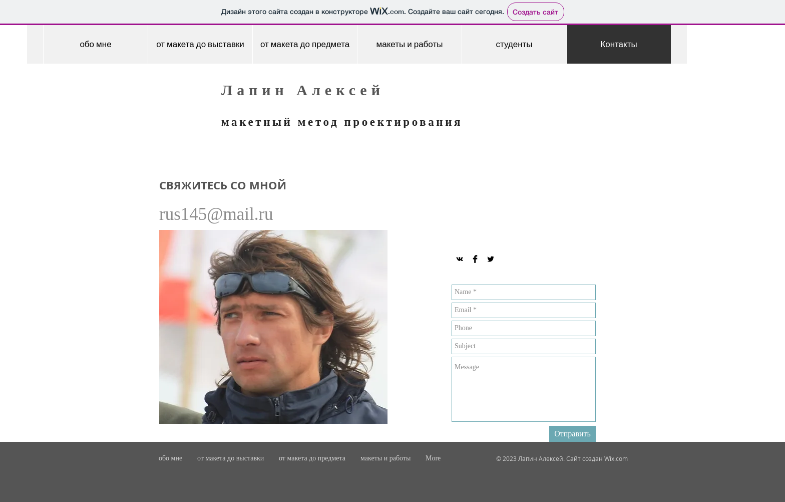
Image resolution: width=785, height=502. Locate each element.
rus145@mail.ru (216, 214)
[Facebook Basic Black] (475, 259)
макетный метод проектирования (342, 122)
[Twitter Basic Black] (491, 259)
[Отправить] (572, 434)
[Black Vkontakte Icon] (460, 259)
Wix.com (616, 458)
